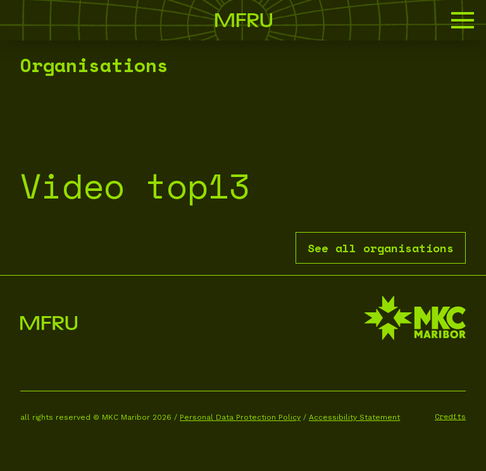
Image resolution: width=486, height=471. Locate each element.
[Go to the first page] (243, 20)
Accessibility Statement (354, 417)
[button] (462, 20)
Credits (450, 416)
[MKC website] (415, 319)
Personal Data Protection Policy (240, 417)
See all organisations (381, 248)
